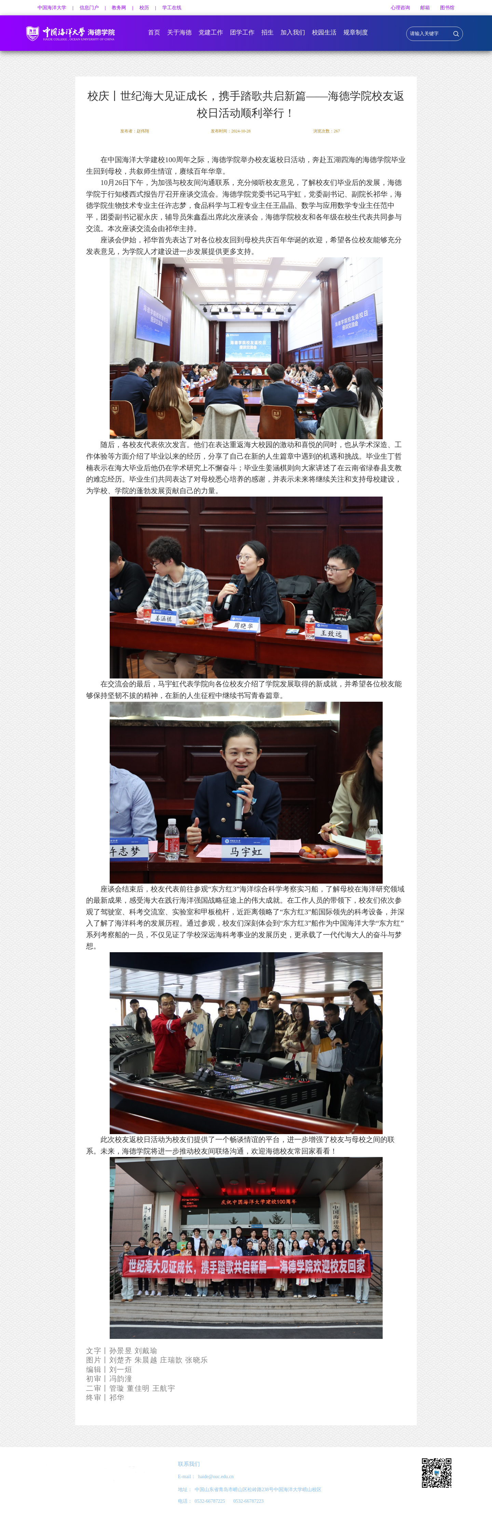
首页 (154, 32)
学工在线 (171, 7)
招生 (267, 32)
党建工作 (211, 32)
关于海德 (179, 32)
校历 (144, 7)
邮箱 (425, 7)
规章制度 (355, 32)
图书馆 (447, 7)
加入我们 (293, 32)
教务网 (119, 7)
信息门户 (89, 7)
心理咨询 (400, 7)
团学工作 (242, 32)
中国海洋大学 (52, 7)
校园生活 (324, 32)
